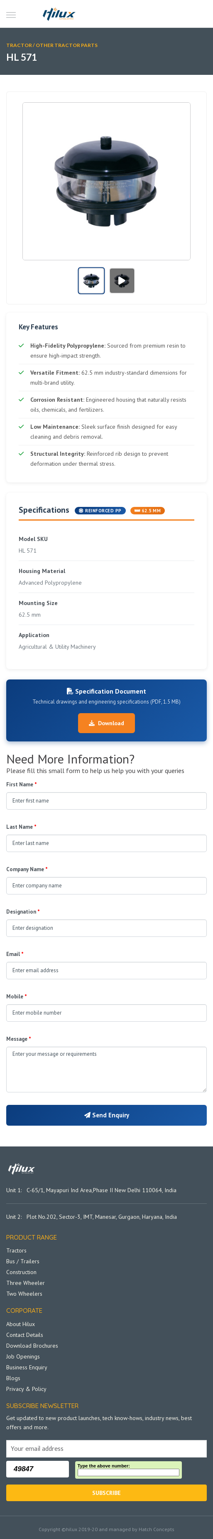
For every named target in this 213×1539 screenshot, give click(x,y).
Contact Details (24, 1335)
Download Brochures (32, 1345)
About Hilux (20, 1324)
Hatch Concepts (156, 1529)
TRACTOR (19, 45)
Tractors (16, 1250)
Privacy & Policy (26, 1389)
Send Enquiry (106, 1115)
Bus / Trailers (22, 1261)
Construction (21, 1272)
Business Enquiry (26, 1367)
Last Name (21, 826)
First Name (21, 784)
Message (18, 1038)
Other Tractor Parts (67, 45)
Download (106, 723)
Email (15, 954)
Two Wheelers (24, 1293)
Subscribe (106, 1493)
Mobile (16, 996)
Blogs (13, 1378)
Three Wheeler (25, 1283)
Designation (23, 911)
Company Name (27, 869)
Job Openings (23, 1356)
